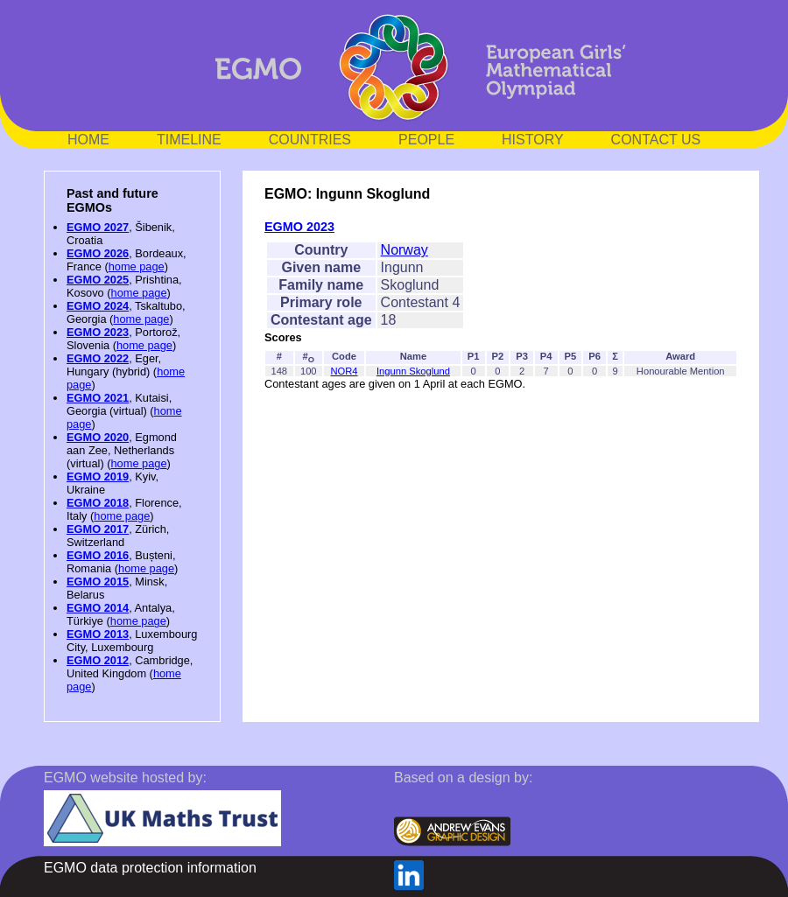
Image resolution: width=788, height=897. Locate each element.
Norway (404, 249)
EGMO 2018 (98, 502)
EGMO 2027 (98, 227)
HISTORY (533, 139)
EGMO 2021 (98, 397)
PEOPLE (426, 139)
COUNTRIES (310, 139)
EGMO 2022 (98, 358)
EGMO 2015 (98, 581)
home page (137, 266)
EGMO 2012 (98, 660)
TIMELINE (189, 139)
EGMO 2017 (98, 529)
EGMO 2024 (98, 305)
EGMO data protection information (150, 867)
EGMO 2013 (98, 634)
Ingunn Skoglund (413, 371)
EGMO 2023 (98, 332)
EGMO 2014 (98, 607)
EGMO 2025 (98, 279)
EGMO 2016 (98, 555)
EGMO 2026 (98, 253)
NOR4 (343, 371)
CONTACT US (656, 139)
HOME (88, 139)
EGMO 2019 (98, 476)
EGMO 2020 (98, 437)
